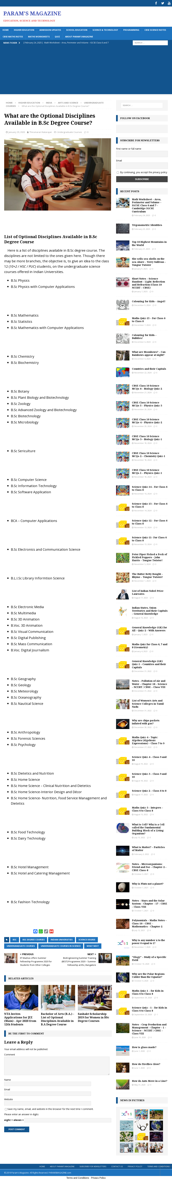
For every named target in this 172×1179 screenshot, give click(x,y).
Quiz (57, 36)
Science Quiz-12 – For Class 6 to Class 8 (149, 521)
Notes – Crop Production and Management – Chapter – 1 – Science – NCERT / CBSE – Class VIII (149, 1028)
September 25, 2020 (143, 1014)
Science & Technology (105, 29)
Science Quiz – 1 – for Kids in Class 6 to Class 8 (149, 1008)
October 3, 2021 (141, 873)
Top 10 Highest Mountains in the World (149, 243)
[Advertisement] (86, 70)
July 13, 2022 (139, 837)
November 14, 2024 (142, 510)
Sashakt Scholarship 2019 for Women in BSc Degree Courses (93, 1016)
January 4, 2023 (140, 650)
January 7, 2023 (140, 633)
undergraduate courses (21, 945)
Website (8, 1098)
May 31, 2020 (139, 1084)
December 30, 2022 (142, 726)
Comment (9, 1053)
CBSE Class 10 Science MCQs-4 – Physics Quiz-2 (147, 420)
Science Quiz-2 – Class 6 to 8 (149, 790)
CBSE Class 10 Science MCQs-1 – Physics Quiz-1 (147, 471)
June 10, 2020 (140, 1036)
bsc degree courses (34, 939)
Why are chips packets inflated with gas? (145, 721)
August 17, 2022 (141, 794)
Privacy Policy (135, 1165)
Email (7, 1088)
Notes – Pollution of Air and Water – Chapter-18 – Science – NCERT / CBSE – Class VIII (149, 683)
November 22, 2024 (142, 372)
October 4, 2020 (141, 980)
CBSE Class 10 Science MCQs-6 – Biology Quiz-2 (147, 386)
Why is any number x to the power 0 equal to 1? (148, 941)
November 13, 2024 (142, 526)
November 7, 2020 (142, 946)
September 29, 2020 (143, 997)
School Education (76, 29)
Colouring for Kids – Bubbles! (144, 336)
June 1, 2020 (139, 1050)
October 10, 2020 (141, 963)
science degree (86, 939)
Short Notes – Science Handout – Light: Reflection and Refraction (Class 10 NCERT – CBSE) (148, 282)
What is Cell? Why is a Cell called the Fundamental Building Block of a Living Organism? (148, 828)
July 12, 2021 (139, 929)
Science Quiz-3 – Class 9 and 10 (149, 775)
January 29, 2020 (17, 131)
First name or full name (128, 148)
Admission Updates (50, 29)
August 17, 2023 (141, 597)
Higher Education (24, 29)
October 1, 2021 (141, 887)
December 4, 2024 (142, 358)
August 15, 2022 (141, 813)
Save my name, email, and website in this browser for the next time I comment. (51, 1108)
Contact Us (117, 1165)
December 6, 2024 (142, 341)
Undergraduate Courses (69, 131)
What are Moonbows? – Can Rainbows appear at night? (148, 353)
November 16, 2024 (142, 493)
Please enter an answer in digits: (21, 1113)
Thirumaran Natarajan (40, 131)
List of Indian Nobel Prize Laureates (147, 592)
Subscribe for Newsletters (92, 1165)
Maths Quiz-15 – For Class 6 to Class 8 (148, 319)
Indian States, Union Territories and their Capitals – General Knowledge (150, 610)
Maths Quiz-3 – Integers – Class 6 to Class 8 (147, 808)
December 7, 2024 (142, 324)
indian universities (61, 939)
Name (7, 1079)
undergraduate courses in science (61, 945)
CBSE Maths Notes (13, 36)
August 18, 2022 (141, 780)
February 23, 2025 (142, 228)
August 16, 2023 (141, 617)
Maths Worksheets (39, 36)
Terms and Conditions (158, 1165)
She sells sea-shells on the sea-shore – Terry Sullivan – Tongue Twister (149, 261)
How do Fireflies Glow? (146, 1063)
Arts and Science (68, 102)
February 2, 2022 (141, 853)
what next (93, 945)
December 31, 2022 (142, 670)
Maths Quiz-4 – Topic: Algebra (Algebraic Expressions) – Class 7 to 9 (148, 739)
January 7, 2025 (140, 291)
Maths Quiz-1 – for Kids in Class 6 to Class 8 (147, 991)
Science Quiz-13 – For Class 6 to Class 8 (149, 504)
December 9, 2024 (142, 304)
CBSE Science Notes (155, 29)
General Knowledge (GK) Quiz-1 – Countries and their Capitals (149, 663)
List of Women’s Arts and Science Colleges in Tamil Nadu (148, 703)
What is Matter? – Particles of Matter (148, 848)
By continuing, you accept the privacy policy (143, 171)
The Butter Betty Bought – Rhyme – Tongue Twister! (147, 575)
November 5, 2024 (142, 563)
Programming (131, 29)
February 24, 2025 (142, 214)
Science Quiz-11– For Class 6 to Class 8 (149, 538)
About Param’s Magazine (79, 36)
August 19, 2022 (141, 763)
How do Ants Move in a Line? (149, 1080)
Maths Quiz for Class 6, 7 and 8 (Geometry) (149, 645)
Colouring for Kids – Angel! (148, 300)
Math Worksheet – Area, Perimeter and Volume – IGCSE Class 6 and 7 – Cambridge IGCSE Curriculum (146, 204)
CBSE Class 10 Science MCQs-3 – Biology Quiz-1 (147, 437)
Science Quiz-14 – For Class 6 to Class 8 (149, 488)
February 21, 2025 (142, 248)
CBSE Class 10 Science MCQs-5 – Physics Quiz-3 (147, 403)
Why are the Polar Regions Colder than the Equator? (148, 975)
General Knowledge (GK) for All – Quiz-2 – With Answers (149, 628)
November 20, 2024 (142, 408)
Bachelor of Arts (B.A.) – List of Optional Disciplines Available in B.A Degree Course (57, 1018)
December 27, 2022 (142, 746)
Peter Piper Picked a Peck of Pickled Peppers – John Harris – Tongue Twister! (149, 556)
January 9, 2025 (140, 268)
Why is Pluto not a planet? (147, 883)
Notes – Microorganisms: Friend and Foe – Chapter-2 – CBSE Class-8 (149, 866)
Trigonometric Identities (147, 224)
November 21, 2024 (142, 392)
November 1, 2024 (142, 580)
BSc (15, 939)
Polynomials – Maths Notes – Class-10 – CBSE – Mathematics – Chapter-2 (149, 922)
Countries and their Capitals (149, 368)
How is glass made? (144, 1046)
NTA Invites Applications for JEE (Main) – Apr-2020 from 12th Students (20, 1018)
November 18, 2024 (142, 442)
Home (6, 29)
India (49, 102)
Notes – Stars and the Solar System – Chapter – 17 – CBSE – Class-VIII (149, 903)
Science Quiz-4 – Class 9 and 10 (149, 758)
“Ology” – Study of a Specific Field (149, 958)
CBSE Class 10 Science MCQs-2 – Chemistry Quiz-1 (148, 454)
